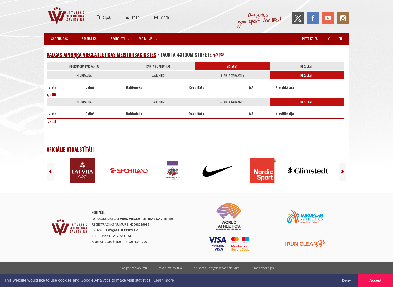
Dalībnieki (158, 75)
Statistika (92, 38)
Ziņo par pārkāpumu (133, 268)
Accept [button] (375, 280)
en (340, 38)
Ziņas (107, 17)
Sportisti (120, 38)
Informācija (84, 75)
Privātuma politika (170, 268)
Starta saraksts (232, 75)
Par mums (147, 38)
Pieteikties (310, 38)
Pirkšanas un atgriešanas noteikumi (216, 268)
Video (165, 17)
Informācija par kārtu (84, 66)
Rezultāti (306, 66)
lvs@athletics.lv (122, 230)
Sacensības (62, 38)
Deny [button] (346, 280)
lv (328, 38)
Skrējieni (232, 66)
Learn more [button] (163, 280)
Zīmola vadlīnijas (262, 268)
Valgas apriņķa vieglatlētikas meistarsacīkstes (101, 54)
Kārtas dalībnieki (158, 66)
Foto (135, 17)
